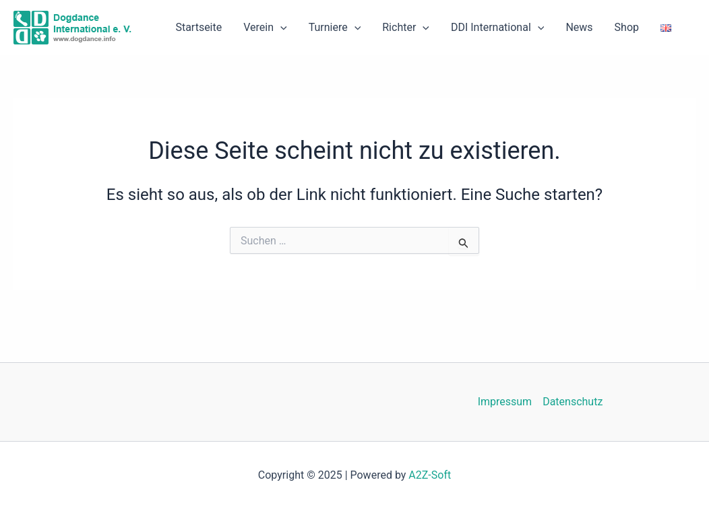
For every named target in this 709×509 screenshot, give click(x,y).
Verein (264, 28)
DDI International (497, 28)
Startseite (198, 27)
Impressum (505, 401)
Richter (405, 28)
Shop (627, 27)
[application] (280, 28)
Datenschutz (573, 401)
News (578, 27)
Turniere (335, 28)
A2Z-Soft (429, 475)
